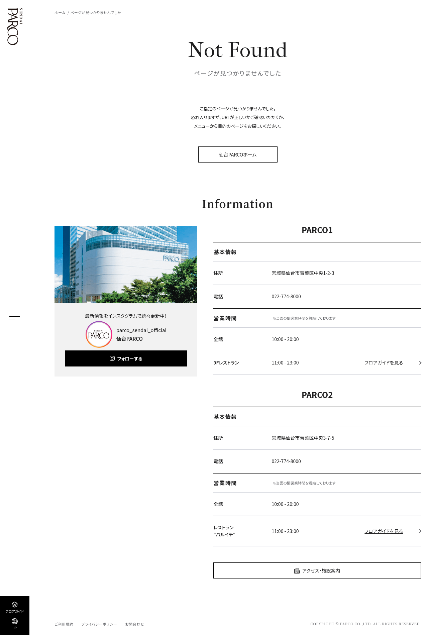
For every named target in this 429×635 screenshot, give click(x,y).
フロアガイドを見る (383, 362)
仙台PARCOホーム (237, 154)
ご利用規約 (64, 624)
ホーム (60, 12)
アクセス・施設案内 (321, 570)
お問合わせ (134, 624)
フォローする (129, 358)
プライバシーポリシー (99, 624)
